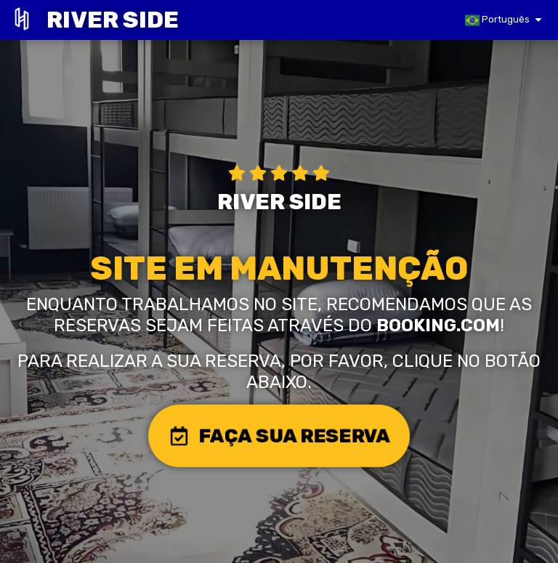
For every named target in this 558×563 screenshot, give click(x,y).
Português (497, 20)
